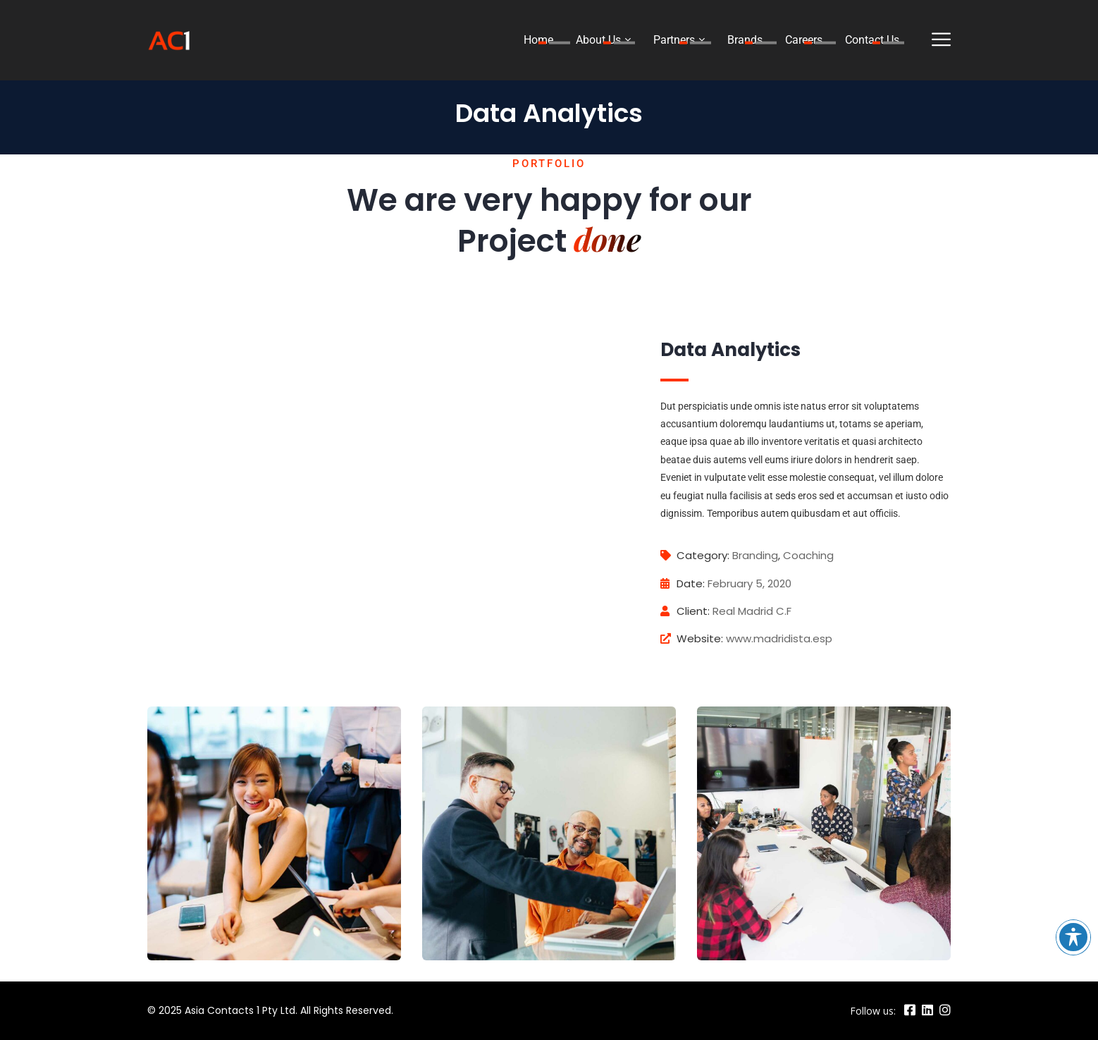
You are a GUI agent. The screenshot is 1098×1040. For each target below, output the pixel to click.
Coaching (808, 555)
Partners (674, 40)
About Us (598, 40)
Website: (691, 638)
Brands (745, 40)
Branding (755, 555)
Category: (694, 555)
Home (538, 40)
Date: (682, 583)
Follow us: (873, 1010)
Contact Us (872, 40)
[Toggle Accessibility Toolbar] (1073, 937)
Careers (803, 40)
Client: (685, 611)
